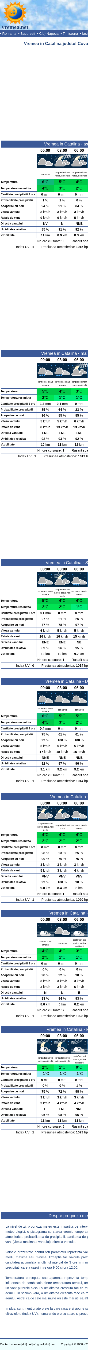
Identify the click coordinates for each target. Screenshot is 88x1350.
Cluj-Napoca (49, 33)
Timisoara (70, 33)
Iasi (85, 33)
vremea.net (15, 27)
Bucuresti (27, 33)
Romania (9, 33)
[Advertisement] (44, 91)
